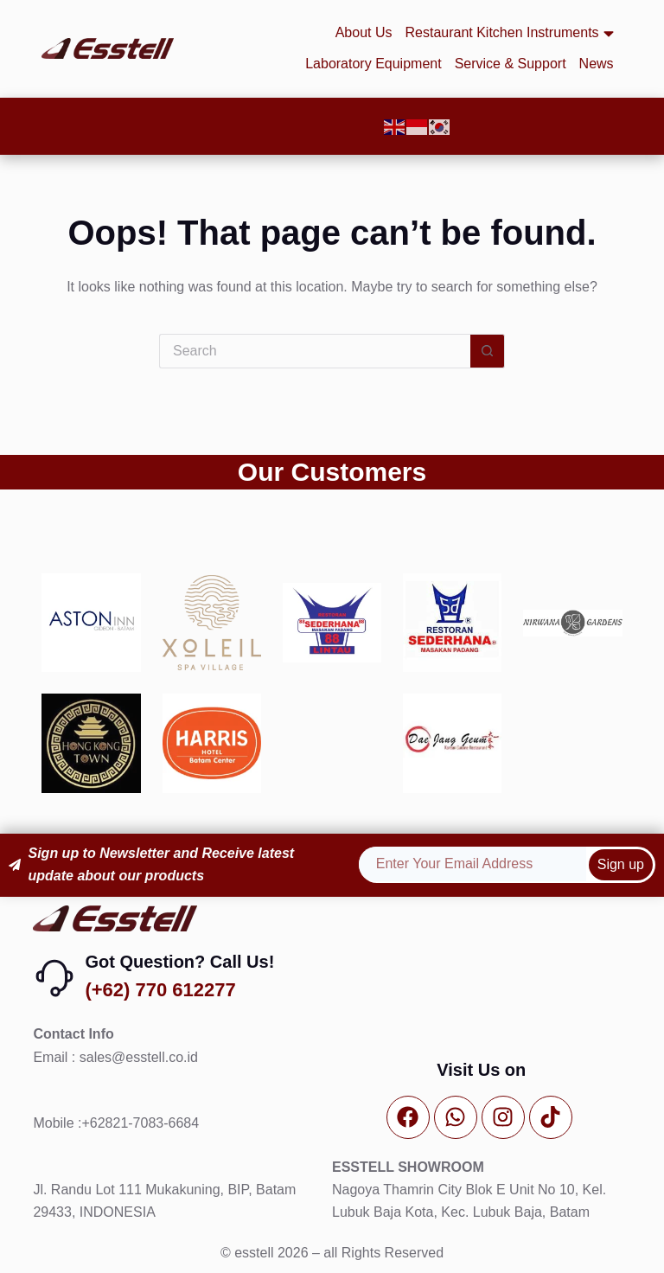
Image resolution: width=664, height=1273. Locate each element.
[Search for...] (314, 351)
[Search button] (487, 351)
